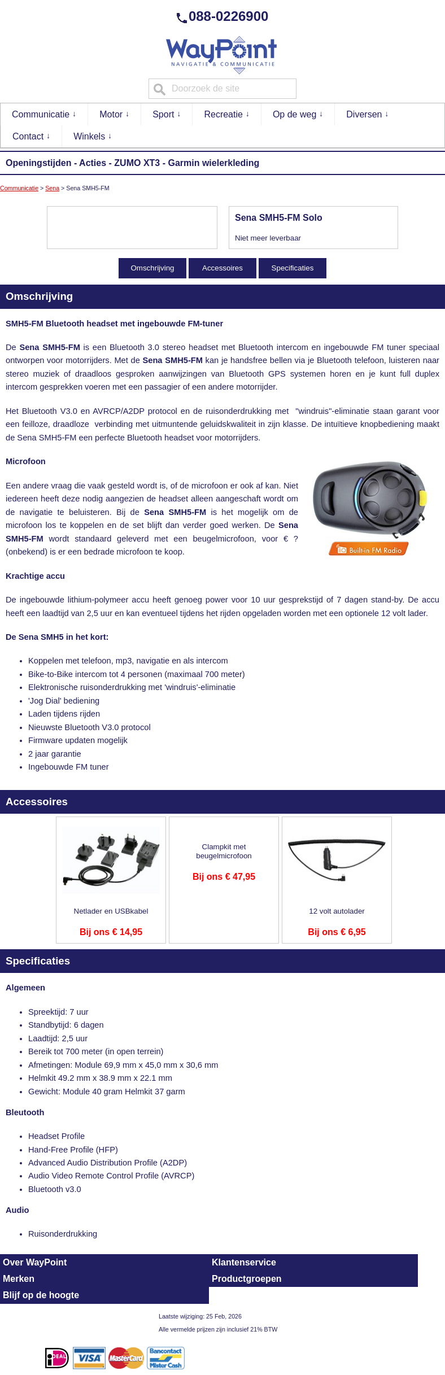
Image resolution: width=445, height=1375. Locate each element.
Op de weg (298, 113)
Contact (31, 135)
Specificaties (293, 268)
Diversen (367, 113)
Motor (114, 113)
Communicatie (44, 113)
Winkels (92, 135)
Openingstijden (38, 163)
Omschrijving (152, 268)
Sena (52, 188)
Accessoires (222, 268)
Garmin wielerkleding (213, 163)
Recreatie (227, 113)
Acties (92, 163)
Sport (166, 113)
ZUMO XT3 (137, 163)
